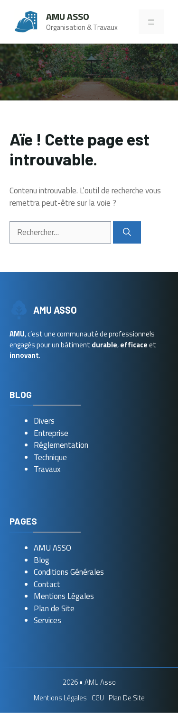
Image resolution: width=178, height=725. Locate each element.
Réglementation (61, 445)
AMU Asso (67, 16)
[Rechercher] (127, 232)
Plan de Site (54, 608)
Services (47, 620)
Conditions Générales (69, 572)
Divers (44, 421)
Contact (47, 584)
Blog (41, 560)
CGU (98, 697)
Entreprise (51, 433)
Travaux (47, 469)
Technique (50, 457)
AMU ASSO (52, 548)
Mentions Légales (64, 596)
